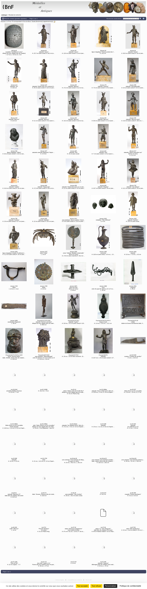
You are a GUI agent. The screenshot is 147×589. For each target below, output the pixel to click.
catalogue (4, 15)
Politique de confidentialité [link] (130, 586)
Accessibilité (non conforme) (75, 580)
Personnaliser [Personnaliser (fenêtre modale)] (110, 586)
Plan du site (89, 580)
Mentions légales (59, 580)
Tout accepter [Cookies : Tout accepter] (82, 586)
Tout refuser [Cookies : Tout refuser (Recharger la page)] (96, 586)
